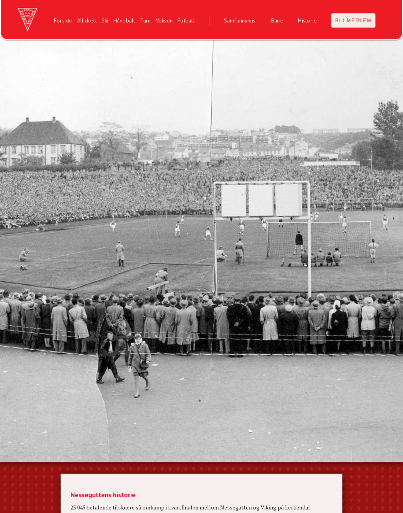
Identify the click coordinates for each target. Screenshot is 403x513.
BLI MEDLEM (353, 20)
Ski (105, 20)
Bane (277, 20)
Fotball (186, 20)
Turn (145, 20)
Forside (63, 20)
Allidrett (87, 20)
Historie (307, 20)
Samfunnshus (240, 20)
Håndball (124, 20)
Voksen (164, 20)
